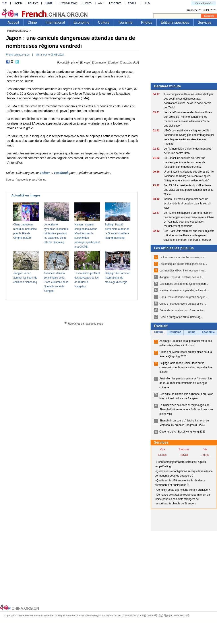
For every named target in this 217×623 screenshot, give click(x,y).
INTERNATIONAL (17, 30)
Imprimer (73, 62)
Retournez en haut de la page (85, 323)
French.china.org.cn (17, 54)
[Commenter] (99, 62)
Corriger (113, 62)
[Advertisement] (80, 312)
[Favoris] (61, 62)
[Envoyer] (85, 62)
